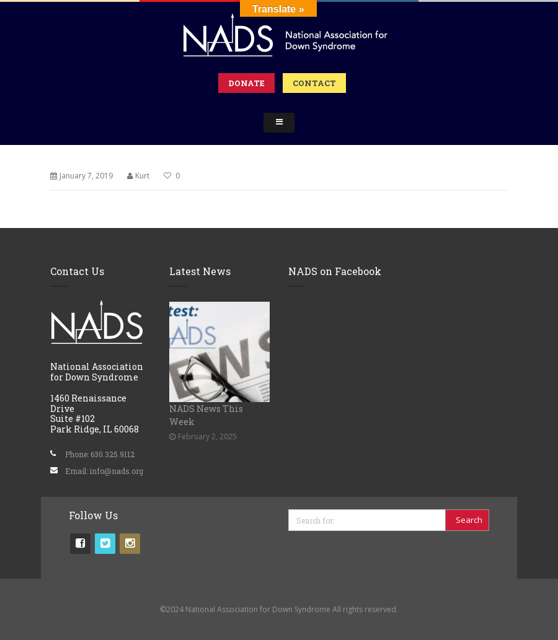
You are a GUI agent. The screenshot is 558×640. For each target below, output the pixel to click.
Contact (314, 83)
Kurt (142, 175)
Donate (246, 83)
